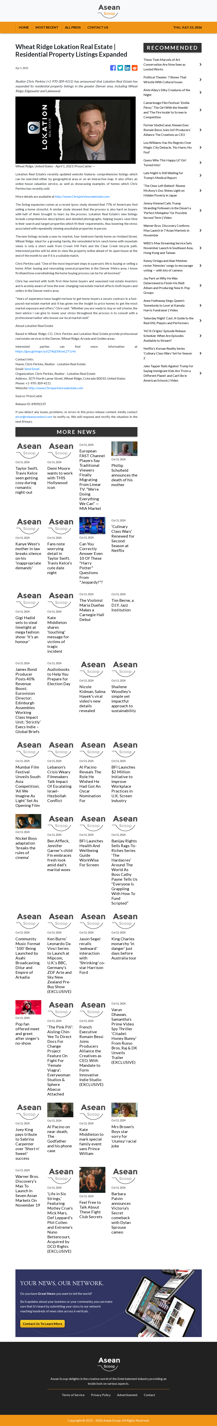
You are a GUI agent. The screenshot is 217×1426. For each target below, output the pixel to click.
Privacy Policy (101, 1395)
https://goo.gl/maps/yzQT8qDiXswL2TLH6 (45, 351)
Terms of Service (73, 1395)
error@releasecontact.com (33, 416)
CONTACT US (97, 27)
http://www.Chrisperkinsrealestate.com (82, 196)
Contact (149, 1395)
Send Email (31, 369)
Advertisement (127, 1395)
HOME (24, 27)
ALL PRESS (73, 27)
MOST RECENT (46, 27)
